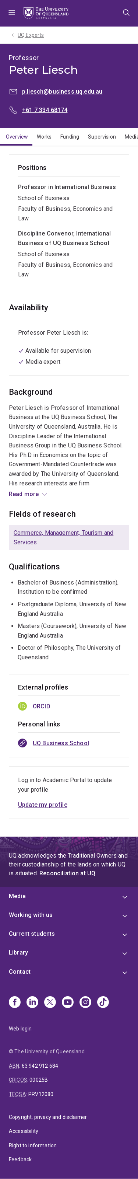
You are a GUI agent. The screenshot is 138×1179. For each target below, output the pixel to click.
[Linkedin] (32, 1003)
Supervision (102, 137)
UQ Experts (31, 35)
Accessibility (23, 1131)
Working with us (31, 914)
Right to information (33, 1145)
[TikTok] (103, 1003)
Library (18, 952)
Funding (69, 137)
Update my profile (42, 804)
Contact (20, 971)
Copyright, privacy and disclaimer (48, 1117)
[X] (50, 1003)
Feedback (20, 1159)
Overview (17, 137)
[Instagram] (85, 1003)
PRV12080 (40, 1094)
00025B (38, 1080)
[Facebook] (15, 1003)
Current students (32, 933)
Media (17, 896)
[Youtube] (68, 1003)
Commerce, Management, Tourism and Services (63, 537)
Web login (20, 1029)
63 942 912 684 (40, 1066)
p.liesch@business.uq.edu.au (62, 91)
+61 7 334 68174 (44, 110)
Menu (12, 13)
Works (44, 137)
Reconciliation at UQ (67, 873)
